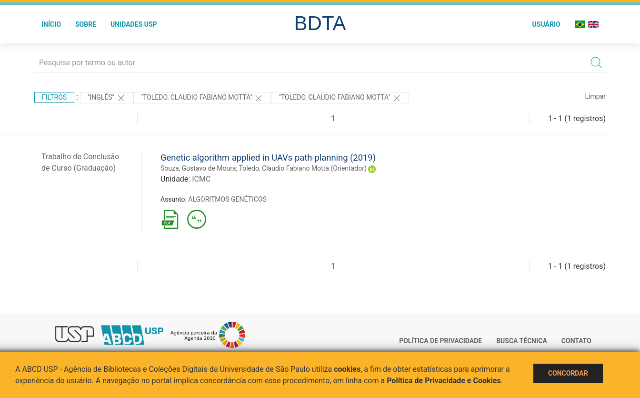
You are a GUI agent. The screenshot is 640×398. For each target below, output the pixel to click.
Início (51, 24)
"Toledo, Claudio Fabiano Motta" (202, 98)
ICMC (201, 179)
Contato (576, 341)
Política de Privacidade (440, 341)
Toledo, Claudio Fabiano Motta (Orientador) (303, 168)
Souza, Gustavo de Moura (198, 168)
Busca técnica (521, 341)
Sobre (85, 24)
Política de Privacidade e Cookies (444, 380)
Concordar (568, 373)
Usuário (546, 24)
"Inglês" (107, 98)
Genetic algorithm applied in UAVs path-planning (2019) (268, 158)
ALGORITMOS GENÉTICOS (227, 199)
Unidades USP (133, 24)
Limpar (595, 96)
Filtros (54, 97)
